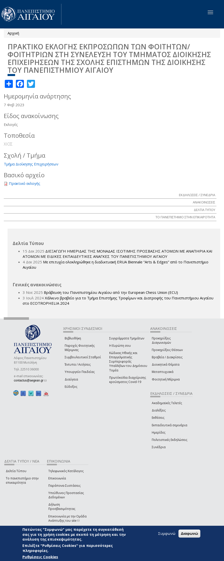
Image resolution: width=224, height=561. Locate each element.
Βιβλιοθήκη (73, 338)
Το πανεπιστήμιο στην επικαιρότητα (22, 480)
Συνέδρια (159, 447)
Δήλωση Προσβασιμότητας (61, 506)
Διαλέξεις (159, 410)
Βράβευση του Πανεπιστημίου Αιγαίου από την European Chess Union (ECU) (111, 292)
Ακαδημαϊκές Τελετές (167, 403)
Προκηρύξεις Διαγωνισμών (161, 340)
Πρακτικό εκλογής (24, 183)
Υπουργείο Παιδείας (80, 372)
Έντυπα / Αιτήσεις (78, 364)
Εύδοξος (71, 386)
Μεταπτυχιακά (162, 372)
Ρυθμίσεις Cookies (40, 556)
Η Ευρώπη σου (120, 345)
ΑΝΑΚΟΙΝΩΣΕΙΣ (204, 202)
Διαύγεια (71, 379)
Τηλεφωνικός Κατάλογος (66, 471)
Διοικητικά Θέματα (165, 364)
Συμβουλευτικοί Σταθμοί (83, 357)
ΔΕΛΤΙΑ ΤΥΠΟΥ (204, 209)
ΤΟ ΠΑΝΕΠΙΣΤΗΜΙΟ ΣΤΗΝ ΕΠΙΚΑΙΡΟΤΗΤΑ (185, 217)
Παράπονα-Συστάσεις (64, 485)
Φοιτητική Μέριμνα (166, 379)
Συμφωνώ (166, 533)
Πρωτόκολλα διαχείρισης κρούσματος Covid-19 (127, 379)
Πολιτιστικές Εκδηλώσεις (169, 440)
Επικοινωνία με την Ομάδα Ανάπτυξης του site (67, 518)
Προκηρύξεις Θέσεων (167, 350)
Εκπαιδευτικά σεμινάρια (169, 425)
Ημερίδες (158, 432)
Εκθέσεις (158, 417)
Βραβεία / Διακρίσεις (167, 357)
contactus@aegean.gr (30, 380)
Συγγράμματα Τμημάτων (126, 338)
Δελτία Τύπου (16, 471)
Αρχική (13, 33)
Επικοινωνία (57, 478)
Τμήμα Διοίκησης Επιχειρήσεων (31, 163)
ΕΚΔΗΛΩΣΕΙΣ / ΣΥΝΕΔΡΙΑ (197, 195)
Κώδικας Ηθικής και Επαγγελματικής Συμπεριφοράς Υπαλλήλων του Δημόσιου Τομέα (128, 361)
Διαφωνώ (189, 533)
